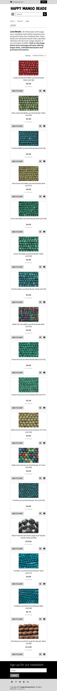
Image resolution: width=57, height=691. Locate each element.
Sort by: (28, 56)
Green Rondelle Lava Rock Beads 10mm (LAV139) (28, 255)
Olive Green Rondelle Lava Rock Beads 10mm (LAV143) (28, 114)
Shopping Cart (18, 2)
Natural (20, 21)
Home (12, 21)
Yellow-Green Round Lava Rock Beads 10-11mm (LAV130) (28, 431)
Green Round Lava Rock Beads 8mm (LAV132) (28, 359)
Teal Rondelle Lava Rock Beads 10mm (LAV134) (28, 289)
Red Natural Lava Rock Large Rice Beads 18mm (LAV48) (28, 642)
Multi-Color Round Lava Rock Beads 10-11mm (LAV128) (28, 466)
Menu (44, 2)
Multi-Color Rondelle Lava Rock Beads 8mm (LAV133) (28, 325)
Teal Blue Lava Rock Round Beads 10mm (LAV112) (28, 572)
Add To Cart (17, 91)
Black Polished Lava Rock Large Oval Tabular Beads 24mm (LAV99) (28, 536)
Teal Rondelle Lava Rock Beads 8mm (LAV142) (29, 148)
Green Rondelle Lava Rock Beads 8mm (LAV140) (28, 218)
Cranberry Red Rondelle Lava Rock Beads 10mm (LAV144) (28, 79)
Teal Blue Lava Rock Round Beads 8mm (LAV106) (28, 607)
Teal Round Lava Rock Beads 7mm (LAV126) (28, 500)
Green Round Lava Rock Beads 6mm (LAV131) (28, 395)
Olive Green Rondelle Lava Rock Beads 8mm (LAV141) (28, 184)
